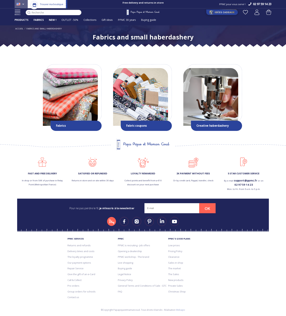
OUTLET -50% (69, 20)
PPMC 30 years (127, 20)
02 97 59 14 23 (243, 184)
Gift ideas (107, 20)
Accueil (19, 28)
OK (207, 208)
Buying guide (148, 20)
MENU (18, 13)
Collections (90, 20)
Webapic (180, 309)
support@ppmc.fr (245, 180)
